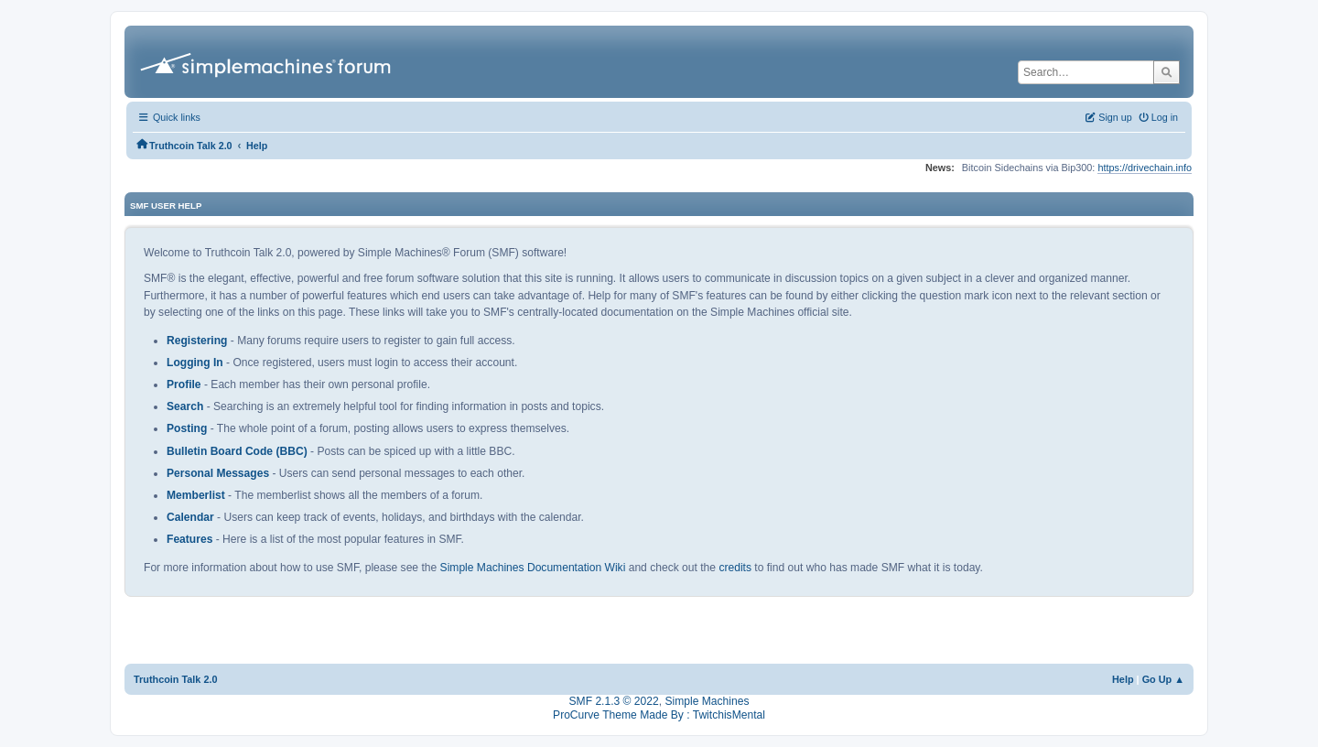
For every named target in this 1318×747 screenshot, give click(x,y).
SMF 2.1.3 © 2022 (614, 701)
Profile (184, 384)
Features (189, 539)
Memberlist (196, 495)
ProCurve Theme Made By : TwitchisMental (659, 715)
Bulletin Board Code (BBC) (237, 451)
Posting (187, 428)
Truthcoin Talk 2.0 (176, 679)
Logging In (195, 362)
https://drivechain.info (1144, 167)
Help (1123, 679)
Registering (197, 340)
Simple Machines (706, 701)
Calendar (190, 517)
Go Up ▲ (1163, 679)
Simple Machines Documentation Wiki (533, 567)
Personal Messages (218, 473)
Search (185, 406)
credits (734, 567)
